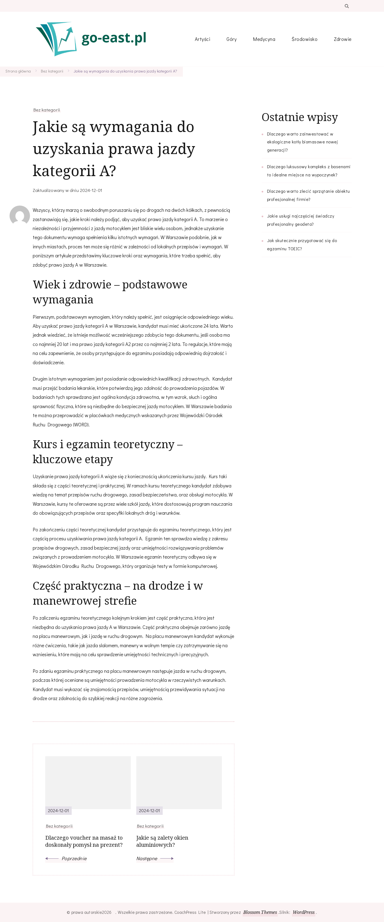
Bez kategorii (47, 110)
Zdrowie (343, 39)
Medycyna (264, 39)
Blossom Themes (260, 912)
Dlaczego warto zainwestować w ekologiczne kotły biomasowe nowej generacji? (302, 142)
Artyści (202, 39)
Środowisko (305, 39)
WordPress (304, 912)
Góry (231, 39)
